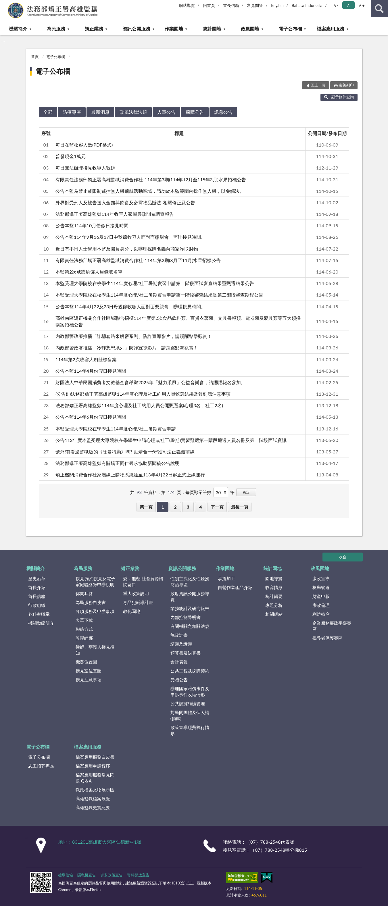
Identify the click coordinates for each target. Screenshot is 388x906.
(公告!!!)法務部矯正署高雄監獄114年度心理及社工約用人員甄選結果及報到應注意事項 (143, 394)
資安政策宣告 (111, 875)
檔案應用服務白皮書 (95, 756)
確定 (246, 492)
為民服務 (56, 28)
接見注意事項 (88, 679)
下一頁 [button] (217, 506)
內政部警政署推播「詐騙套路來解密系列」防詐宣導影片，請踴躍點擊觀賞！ (133, 336)
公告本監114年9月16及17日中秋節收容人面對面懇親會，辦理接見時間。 (130, 237)
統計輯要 (274, 596)
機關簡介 (18, 28)
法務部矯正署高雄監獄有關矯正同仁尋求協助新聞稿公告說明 (117, 463)
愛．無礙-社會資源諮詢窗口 (143, 581)
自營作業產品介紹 (235, 587)
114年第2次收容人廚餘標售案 (86, 359)
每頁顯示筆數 (198, 492)
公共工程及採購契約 (189, 670)
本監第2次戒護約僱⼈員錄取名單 (88, 271)
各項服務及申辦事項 (95, 611)
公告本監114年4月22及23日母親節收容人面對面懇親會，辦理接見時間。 (130, 306)
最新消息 (100, 112)
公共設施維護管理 (187, 703)
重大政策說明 (136, 593)
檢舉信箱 (65, 875)
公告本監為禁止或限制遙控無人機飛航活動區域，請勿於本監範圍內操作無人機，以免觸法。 (149, 191)
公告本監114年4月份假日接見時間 (90, 371)
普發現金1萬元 (70, 156)
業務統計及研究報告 (189, 608)
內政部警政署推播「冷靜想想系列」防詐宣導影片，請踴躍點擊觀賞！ (126, 347)
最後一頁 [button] (239, 506)
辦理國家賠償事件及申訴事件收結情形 (189, 691)
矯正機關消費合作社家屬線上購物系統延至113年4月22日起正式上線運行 (130, 474)
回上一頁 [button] (318, 85)
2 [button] (175, 506)
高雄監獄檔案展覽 (93, 798)
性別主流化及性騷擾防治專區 (189, 581)
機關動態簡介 (41, 623)
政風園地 (250, 28)
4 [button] (200, 506)
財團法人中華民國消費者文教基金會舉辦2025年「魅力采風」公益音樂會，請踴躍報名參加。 (150, 382)
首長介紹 (36, 587)
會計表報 (179, 661)
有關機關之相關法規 (189, 626)
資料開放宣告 (138, 875)
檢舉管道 (321, 587)
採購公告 (195, 112)
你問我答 (84, 593)
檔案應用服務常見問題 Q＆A (95, 777)
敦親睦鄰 (84, 637)
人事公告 (166, 112)
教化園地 (131, 611)
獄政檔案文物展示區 (95, 789)
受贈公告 (179, 679)
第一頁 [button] (146, 506)
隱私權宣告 (86, 875)
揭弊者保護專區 (327, 637)
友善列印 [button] (346, 85)
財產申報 (321, 596)
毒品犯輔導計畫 (138, 602)
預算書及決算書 (185, 652)
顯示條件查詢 (339, 97)
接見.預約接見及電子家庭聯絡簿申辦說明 (96, 581)
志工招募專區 (41, 765)
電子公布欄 (290, 28)
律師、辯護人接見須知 (95, 649)
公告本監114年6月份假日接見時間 (90, 417)
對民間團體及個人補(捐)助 (189, 715)
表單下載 (84, 620)
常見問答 (255, 5)
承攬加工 (226, 578)
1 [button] (163, 506)
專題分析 (274, 605)
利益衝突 (321, 614)
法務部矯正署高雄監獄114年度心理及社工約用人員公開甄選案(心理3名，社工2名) (139, 405)
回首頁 (209, 5)
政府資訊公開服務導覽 (189, 596)
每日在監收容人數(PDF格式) (84, 144)
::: (5, 5)
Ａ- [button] (335, 5)
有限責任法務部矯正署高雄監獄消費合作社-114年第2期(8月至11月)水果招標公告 (138, 260)
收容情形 (274, 587)
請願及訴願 (181, 644)
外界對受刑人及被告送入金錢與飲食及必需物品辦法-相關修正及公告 (125, 202)
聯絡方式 (84, 629)
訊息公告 (223, 112)
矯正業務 (94, 28)
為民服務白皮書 (91, 602)
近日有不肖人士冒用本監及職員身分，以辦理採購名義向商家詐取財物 (126, 248)
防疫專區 (72, 112)
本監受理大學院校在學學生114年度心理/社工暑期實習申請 (115, 428)
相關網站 (274, 614)
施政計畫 (179, 635)
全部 (48, 112)
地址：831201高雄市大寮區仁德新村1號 (99, 842)
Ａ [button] (348, 5)
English (277, 5)
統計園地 (212, 28)
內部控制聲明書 (185, 617)
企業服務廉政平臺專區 (331, 626)
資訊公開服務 (136, 28)
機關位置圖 (86, 661)
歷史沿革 (36, 578)
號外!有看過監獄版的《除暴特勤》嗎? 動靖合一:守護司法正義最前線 (125, 451)
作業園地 (174, 28)
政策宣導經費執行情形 (189, 730)
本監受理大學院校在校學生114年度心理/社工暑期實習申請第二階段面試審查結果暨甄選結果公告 (154, 283)
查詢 (379, 8)
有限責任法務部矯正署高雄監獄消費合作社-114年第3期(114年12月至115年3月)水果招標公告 (150, 179)
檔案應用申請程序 (93, 765)
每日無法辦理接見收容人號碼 (85, 167)
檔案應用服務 (330, 28)
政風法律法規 (133, 112)
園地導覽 (274, 578)
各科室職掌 (39, 614)
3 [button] (188, 506)
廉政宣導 (321, 578)
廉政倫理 (321, 605)
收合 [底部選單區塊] (342, 557)
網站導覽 (187, 5)
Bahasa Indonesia (307, 5)
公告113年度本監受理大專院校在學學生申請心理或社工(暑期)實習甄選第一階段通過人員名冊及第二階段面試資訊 (171, 440)
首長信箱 (231, 5)
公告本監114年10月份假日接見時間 (91, 225)
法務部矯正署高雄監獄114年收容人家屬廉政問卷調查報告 (114, 214)
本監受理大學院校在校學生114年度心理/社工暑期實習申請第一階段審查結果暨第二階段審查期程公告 (159, 294)
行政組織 (36, 605)
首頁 (35, 56)
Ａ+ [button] (361, 5)
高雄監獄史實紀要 (93, 807)
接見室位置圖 (88, 670)
